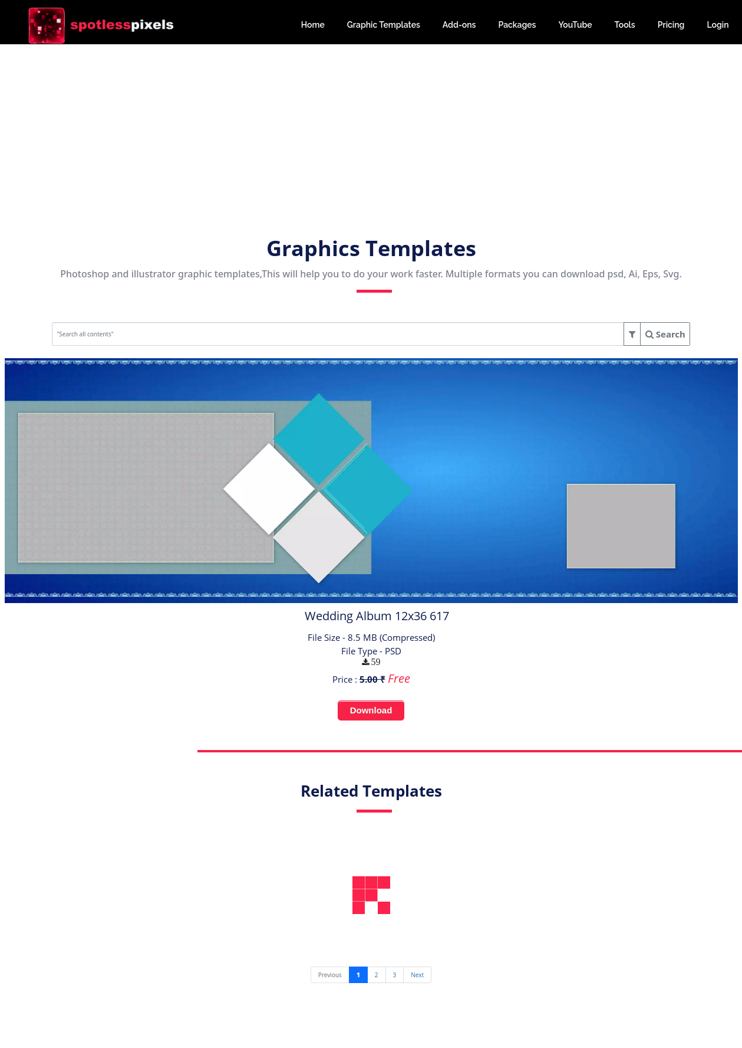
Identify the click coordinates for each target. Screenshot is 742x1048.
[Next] (417, 975)
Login (717, 25)
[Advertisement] (371, 126)
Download (371, 710)
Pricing (671, 25)
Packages (517, 25)
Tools (625, 25)
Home (313, 25)
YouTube (575, 25)
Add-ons (459, 25)
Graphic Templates (383, 25)
